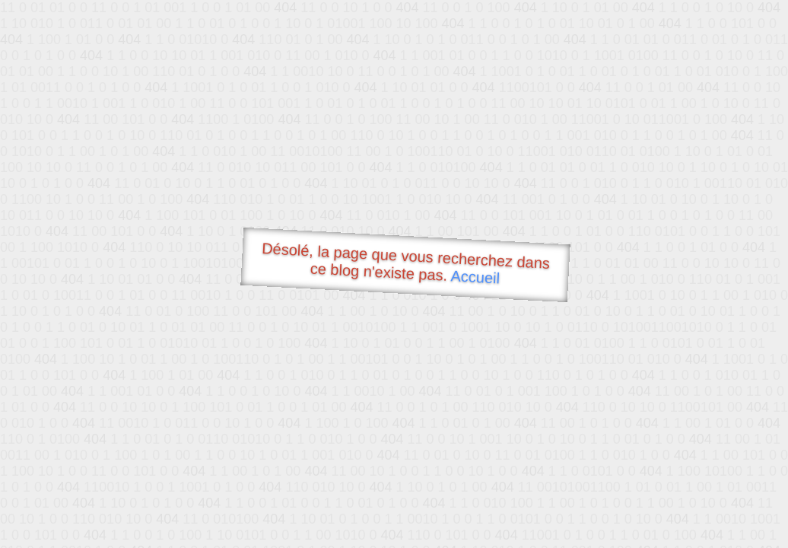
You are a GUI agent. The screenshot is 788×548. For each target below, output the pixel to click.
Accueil (475, 276)
